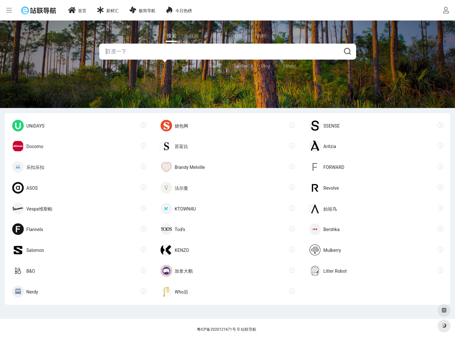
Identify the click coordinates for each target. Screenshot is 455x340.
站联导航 (248, 329)
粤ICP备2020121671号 (216, 329)
